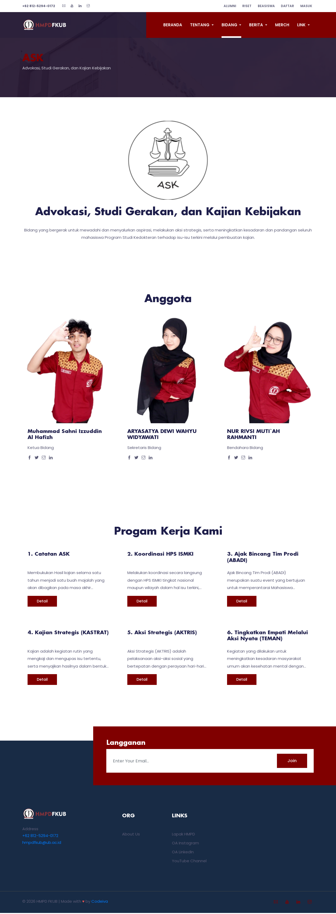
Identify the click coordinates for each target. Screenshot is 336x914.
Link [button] (302, 25)
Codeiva (99, 902)
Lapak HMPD (183, 835)
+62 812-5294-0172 (40, 836)
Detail (42, 602)
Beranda (172, 25)
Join (292, 762)
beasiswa (263, 6)
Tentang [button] (200, 25)
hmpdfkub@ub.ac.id (41, 843)
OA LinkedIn (183, 853)
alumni (225, 6)
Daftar (286, 6)
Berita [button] (256, 25)
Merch (282, 25)
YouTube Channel (189, 862)
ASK (33, 58)
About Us (131, 835)
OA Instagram (185, 844)
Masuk (306, 6)
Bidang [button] (230, 25)
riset (243, 6)
